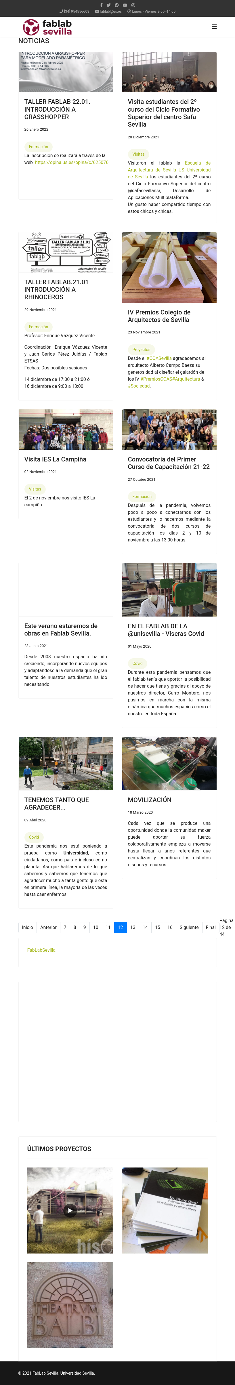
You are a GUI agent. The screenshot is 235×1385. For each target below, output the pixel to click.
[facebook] (101, 5)
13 (132, 927)
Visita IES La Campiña (55, 459)
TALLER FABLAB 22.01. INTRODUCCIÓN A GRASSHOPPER (57, 109)
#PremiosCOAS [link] (156, 379)
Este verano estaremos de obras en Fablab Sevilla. (61, 629)
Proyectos (141, 349)
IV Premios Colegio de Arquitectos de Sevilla (159, 316)
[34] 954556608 (76, 11)
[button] (129, 267)
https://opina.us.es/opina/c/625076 (71, 162)
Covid (138, 663)
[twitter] (109, 5)
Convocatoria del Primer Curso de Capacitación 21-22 (169, 463)
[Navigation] (214, 27)
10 (95, 927)
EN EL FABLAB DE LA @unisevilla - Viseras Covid (166, 630)
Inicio (27, 927)
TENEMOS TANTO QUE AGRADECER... (56, 803)
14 (145, 927)
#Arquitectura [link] (186, 379)
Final (211, 927)
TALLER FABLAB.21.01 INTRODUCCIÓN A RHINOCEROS (56, 289)
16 (170, 927)
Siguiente (189, 927)
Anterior (48, 927)
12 (120, 927)
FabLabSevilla (41, 950)
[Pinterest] (117, 5)
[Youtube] (125, 5)
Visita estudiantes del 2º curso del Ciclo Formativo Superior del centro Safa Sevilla (164, 113)
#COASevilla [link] (159, 358)
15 (157, 927)
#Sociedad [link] (139, 386)
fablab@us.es (111, 11)
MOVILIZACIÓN (150, 800)
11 (108, 927)
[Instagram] (133, 5)
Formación (38, 146)
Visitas (139, 154)
